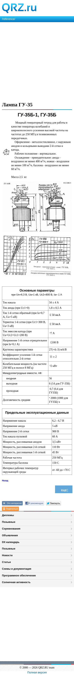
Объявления (10, 535)
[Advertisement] (37, 61)
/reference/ (8, 19)
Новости (7, 555)
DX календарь (10, 542)
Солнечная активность (16, 582)
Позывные (8, 521)
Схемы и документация (16, 568)
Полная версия (37, 672)
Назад (5, 480)
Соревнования (11, 528)
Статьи (6, 562)
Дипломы (8, 515)
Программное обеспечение (19, 575)
